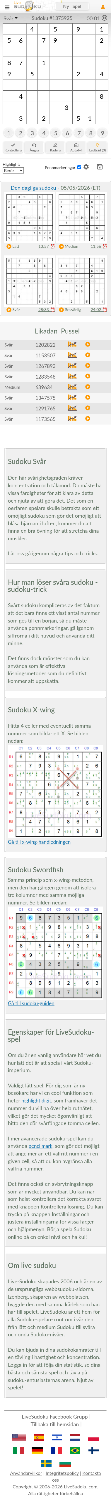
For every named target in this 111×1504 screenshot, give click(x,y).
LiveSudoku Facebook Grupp (55, 1416)
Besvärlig (68, 310)
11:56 (98, 246)
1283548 (45, 377)
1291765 (45, 408)
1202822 (45, 345)
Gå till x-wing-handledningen (39, 842)
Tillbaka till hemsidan (55, 1424)
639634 (44, 387)
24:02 (98, 309)
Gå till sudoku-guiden (31, 1003)
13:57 (46, 246)
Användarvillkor (26, 1473)
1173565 (45, 419)
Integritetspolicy (62, 1473)
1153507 (45, 355)
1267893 (45, 366)
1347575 (45, 398)
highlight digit (36, 1100)
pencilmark (40, 1146)
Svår (8, 18)
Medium (68, 246)
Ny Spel (72, 6)
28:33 (46, 309)
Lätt (11, 246)
